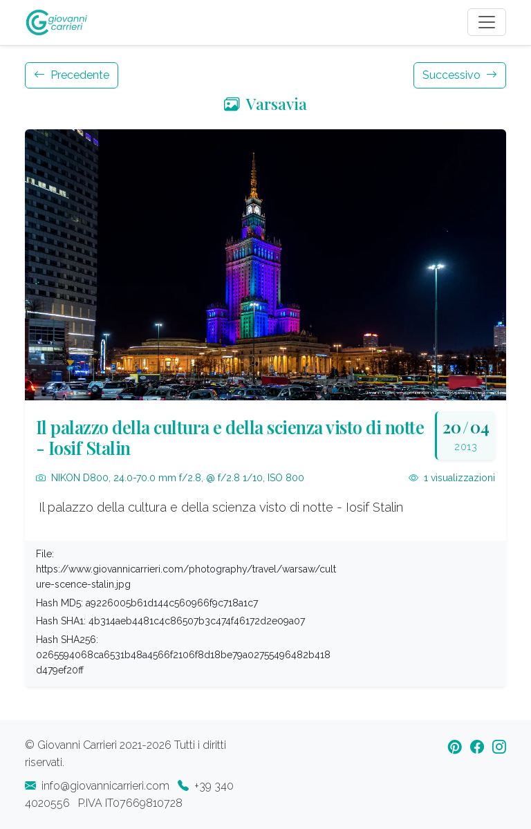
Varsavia (265, 103)
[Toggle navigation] (486, 22)
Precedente (71, 75)
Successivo (459, 75)
